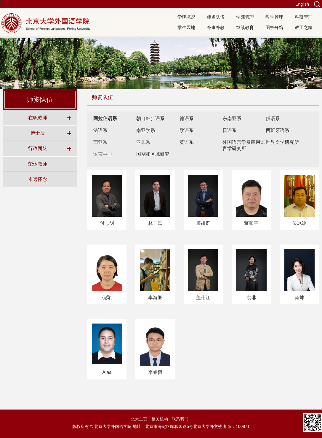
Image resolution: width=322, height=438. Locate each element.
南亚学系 (145, 130)
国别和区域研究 (152, 154)
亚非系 (143, 142)
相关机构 (159, 419)
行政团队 (37, 148)
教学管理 (274, 17)
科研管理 (304, 17)
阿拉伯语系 (105, 118)
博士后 (38, 133)
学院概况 (186, 17)
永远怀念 (37, 179)
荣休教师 (37, 163)
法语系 (100, 130)
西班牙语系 (277, 130)
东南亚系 (231, 118)
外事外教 (216, 27)
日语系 (229, 130)
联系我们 (180, 419)
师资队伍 (216, 17)
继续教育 (245, 27)
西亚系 (100, 142)
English (302, 4)
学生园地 (186, 27)
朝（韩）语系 (150, 118)
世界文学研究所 (282, 142)
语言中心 (102, 154)
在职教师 (37, 117)
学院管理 (245, 17)
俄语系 (273, 118)
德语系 (187, 118)
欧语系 (187, 130)
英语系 (187, 142)
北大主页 (139, 419)
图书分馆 (274, 27)
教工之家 (304, 27)
